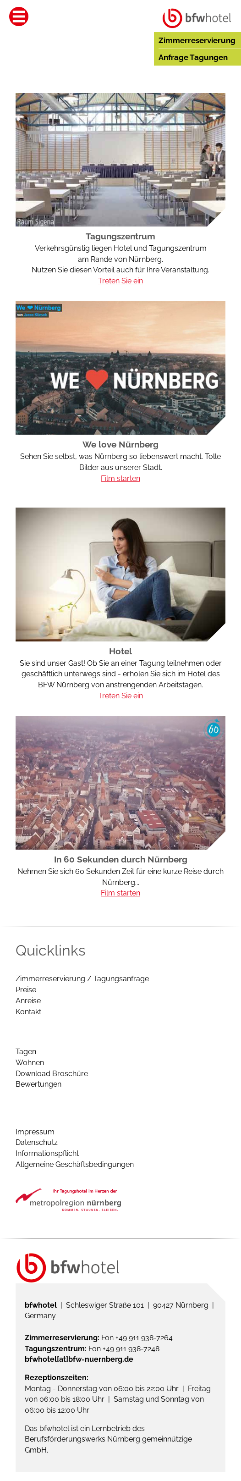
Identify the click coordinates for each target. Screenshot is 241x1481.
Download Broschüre (52, 1073)
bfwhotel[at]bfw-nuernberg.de (79, 1359)
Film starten (120, 478)
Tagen (26, 1051)
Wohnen (30, 1062)
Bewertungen (38, 1084)
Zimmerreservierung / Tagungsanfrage (82, 978)
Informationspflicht (47, 1153)
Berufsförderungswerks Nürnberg (82, 1439)
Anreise (28, 1000)
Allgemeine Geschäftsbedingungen (75, 1164)
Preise (26, 989)
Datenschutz (37, 1142)
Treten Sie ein (120, 280)
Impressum (35, 1131)
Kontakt (28, 1011)
